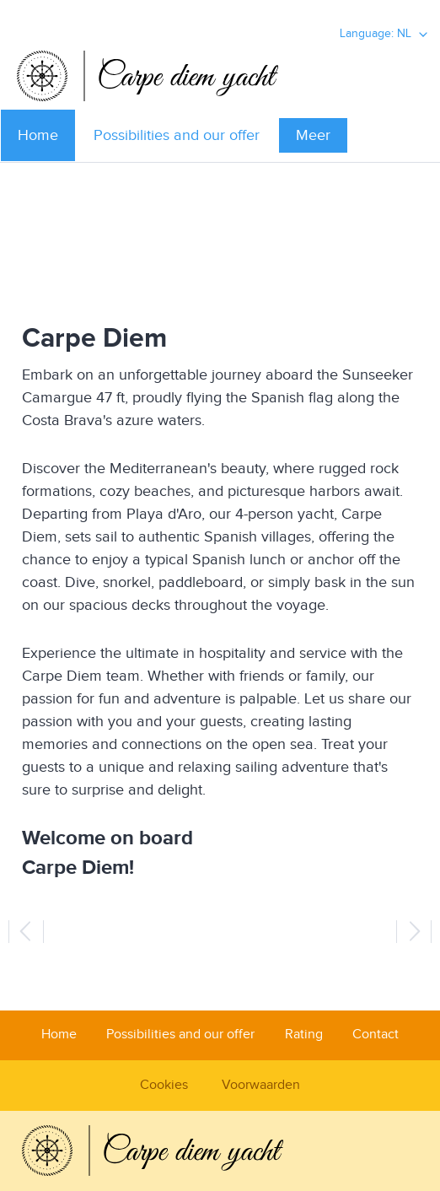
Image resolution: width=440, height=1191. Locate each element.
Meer (313, 135)
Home (38, 135)
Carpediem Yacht (220, 76)
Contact (375, 1035)
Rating (304, 1035)
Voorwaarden (261, 1085)
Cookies (164, 1085)
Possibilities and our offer (177, 135)
